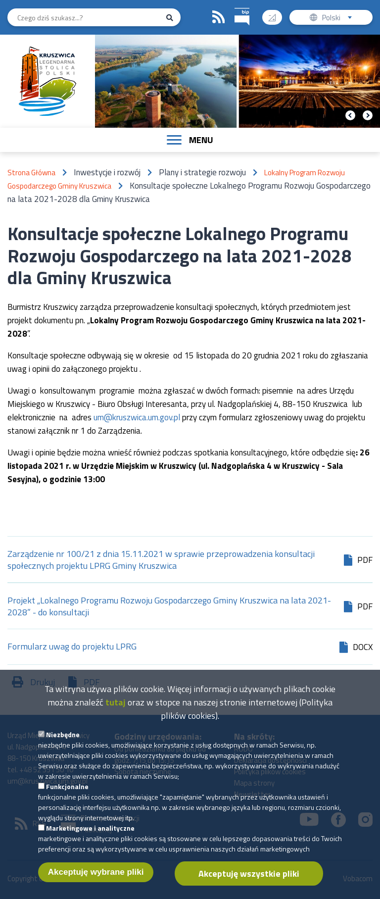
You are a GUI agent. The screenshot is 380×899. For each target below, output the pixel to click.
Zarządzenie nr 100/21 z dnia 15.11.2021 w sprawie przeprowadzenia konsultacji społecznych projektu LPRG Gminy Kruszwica (161, 560)
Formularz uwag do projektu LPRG (72, 647)
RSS (218, 17)
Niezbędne (63, 745)
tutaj (115, 713)
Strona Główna (31, 172)
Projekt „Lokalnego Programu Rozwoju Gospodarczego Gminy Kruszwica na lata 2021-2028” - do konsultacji (169, 606)
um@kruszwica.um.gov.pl (137, 417)
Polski (339, 18)
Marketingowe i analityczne (90, 839)
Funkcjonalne (67, 797)
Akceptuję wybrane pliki (96, 883)
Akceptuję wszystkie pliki (248, 884)
